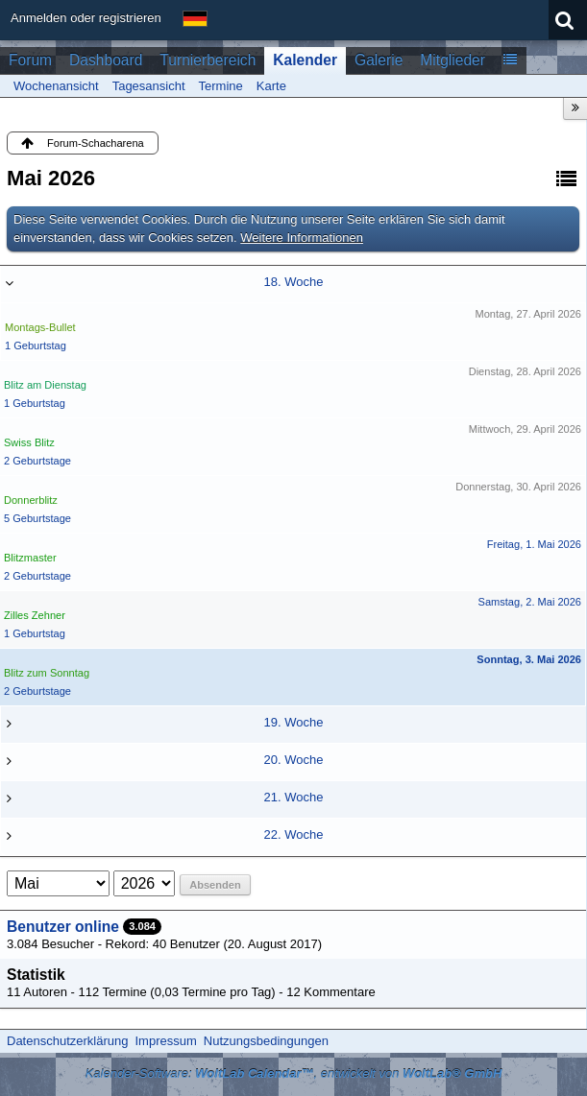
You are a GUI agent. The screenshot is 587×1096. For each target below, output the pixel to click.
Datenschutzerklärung (67, 1041)
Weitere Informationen (301, 237)
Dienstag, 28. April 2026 (525, 371)
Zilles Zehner (34, 615)
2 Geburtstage (37, 460)
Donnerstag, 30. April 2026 (518, 486)
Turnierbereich (207, 60)
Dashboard (105, 60)
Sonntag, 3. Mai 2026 (529, 659)
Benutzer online (63, 926)
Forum (30, 60)
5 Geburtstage (37, 518)
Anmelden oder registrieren (86, 18)
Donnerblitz (31, 500)
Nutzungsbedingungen (266, 1041)
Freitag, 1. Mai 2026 (534, 544)
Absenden (214, 885)
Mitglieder (452, 60)
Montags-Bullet (40, 327)
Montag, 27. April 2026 (528, 314)
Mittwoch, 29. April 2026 (525, 429)
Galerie (379, 60)
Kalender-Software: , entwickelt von (294, 1073)
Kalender (305, 60)
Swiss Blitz (29, 442)
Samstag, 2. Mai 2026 (529, 602)
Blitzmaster (30, 557)
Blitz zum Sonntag (46, 673)
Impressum (165, 1041)
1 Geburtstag (35, 345)
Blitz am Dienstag (45, 385)
